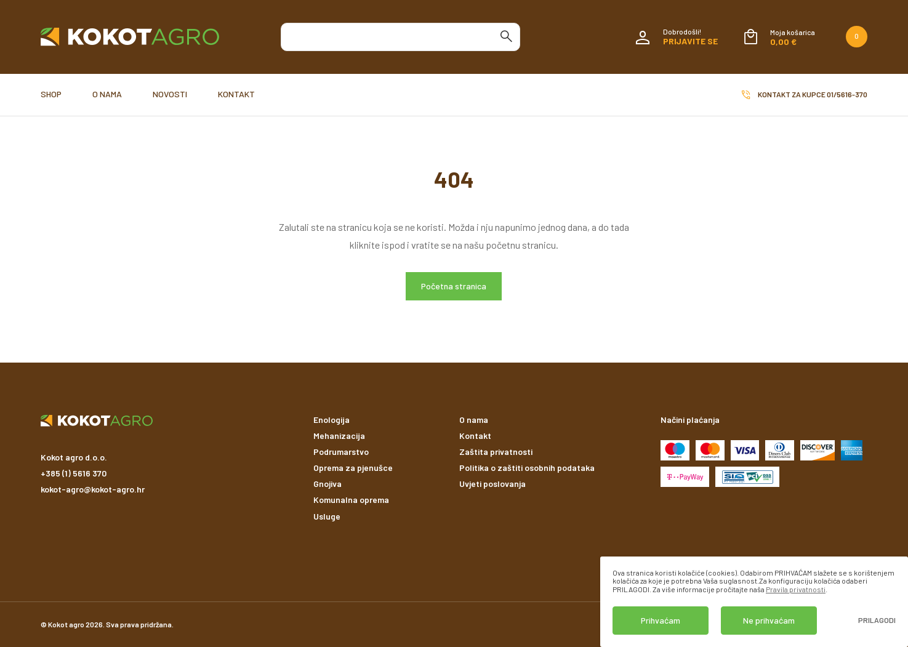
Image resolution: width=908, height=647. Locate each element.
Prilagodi (877, 620)
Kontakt (236, 94)
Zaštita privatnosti (495, 451)
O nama (107, 94)
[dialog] (754, 602)
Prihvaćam (660, 620)
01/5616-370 (847, 94)
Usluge (326, 516)
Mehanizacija (339, 435)
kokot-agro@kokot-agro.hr (93, 489)
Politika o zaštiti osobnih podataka (527, 467)
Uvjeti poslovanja (492, 483)
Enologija (331, 419)
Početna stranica (453, 286)
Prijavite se (690, 41)
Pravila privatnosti (796, 589)
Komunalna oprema (351, 499)
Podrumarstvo (341, 451)
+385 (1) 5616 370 (73, 473)
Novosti (170, 94)
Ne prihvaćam (769, 620)
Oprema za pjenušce (353, 467)
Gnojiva (327, 483)
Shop (51, 94)
